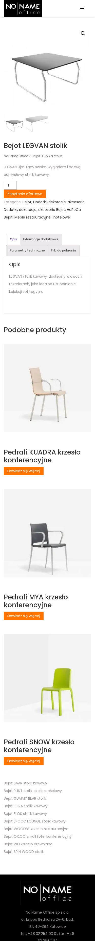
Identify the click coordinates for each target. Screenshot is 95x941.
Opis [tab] (13, 239)
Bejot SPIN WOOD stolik (24, 851)
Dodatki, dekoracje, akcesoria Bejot (34, 209)
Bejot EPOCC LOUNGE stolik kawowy (35, 821)
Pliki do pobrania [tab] (63, 250)
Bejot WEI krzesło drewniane (28, 844)
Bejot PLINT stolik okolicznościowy (33, 790)
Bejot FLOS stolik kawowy (25, 813)
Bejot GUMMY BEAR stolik (25, 798)
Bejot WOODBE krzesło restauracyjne (36, 828)
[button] (83, 33)
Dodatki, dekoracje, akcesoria (59, 202)
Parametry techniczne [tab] (27, 250)
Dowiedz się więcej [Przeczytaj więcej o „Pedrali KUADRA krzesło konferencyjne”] (23, 471)
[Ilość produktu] (10, 185)
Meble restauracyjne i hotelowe (42, 217)
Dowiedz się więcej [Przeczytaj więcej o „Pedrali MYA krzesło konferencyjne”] (23, 615)
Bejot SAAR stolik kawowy (25, 783)
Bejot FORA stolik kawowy (26, 806)
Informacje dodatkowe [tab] (41, 239)
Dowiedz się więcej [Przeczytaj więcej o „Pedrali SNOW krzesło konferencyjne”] (23, 761)
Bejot (27, 202)
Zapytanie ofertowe (24, 193)
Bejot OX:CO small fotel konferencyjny (38, 836)
